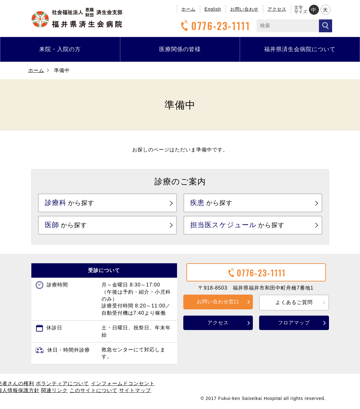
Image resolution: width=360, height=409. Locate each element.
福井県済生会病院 (76, 18)
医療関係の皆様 (180, 49)
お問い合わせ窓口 (218, 301)
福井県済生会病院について (300, 49)
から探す (70, 203)
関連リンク (54, 390)
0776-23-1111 (214, 26)
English (213, 9)
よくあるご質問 (294, 302)
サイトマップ (135, 390)
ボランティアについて (62, 383)
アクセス (277, 9)
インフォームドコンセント (123, 383)
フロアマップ (294, 322)
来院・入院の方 (60, 49)
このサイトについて (93, 390)
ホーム (188, 9)
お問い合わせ (244, 9)
